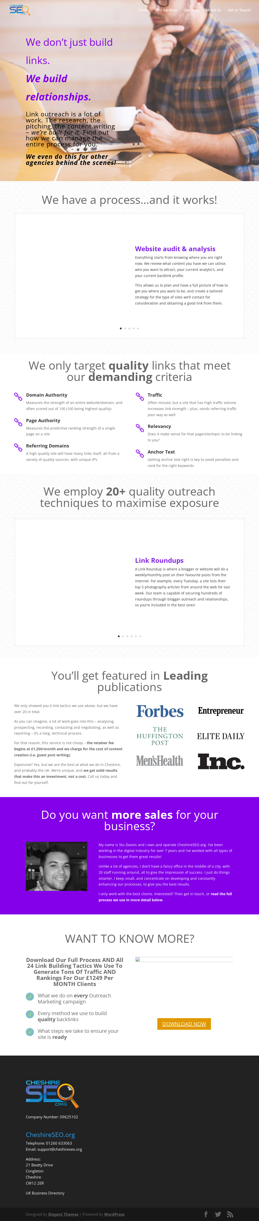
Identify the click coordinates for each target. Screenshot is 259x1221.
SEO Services (166, 10)
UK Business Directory (45, 1192)
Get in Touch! (239, 10)
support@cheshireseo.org (59, 1149)
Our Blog (191, 10)
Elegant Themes (63, 1214)
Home (143, 10)
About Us (213, 10)
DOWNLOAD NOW (184, 1023)
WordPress (114, 1214)
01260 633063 (59, 1143)
